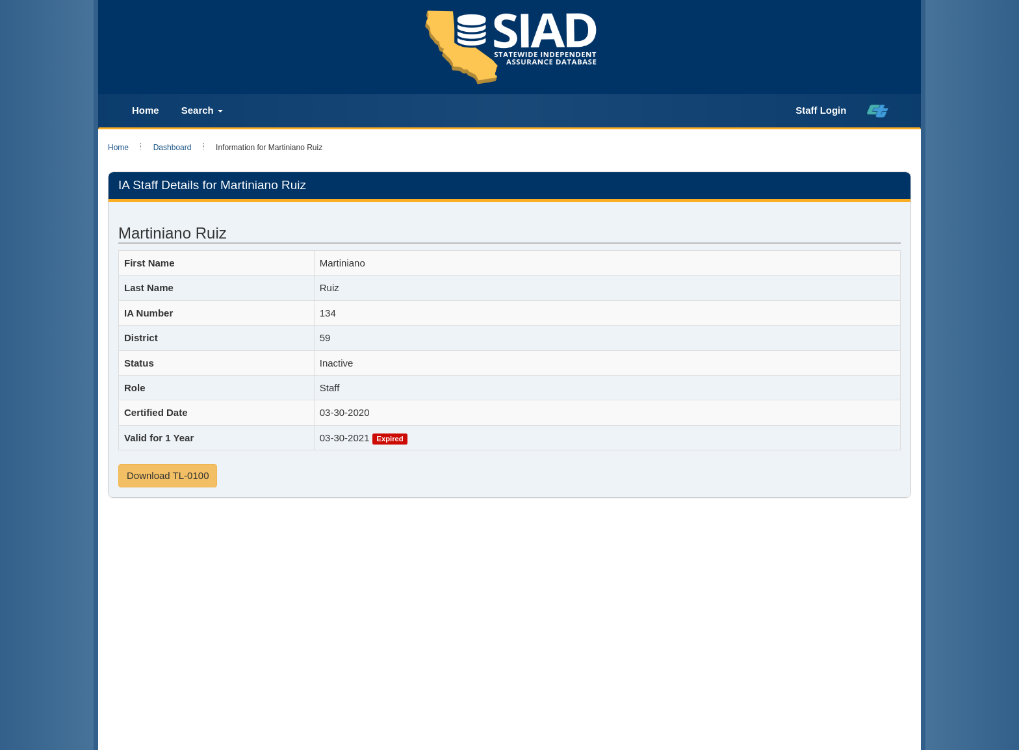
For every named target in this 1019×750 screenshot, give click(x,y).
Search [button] (202, 110)
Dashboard (172, 147)
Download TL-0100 (168, 475)
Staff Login (820, 110)
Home (145, 110)
